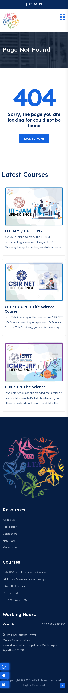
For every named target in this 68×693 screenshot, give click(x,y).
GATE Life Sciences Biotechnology (24, 579)
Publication (10, 527)
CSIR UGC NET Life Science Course (24, 572)
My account (10, 547)
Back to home (34, 139)
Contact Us (10, 534)
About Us (9, 520)
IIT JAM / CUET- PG (15, 600)
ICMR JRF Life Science (16, 586)
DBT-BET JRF (10, 593)
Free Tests (9, 540)
